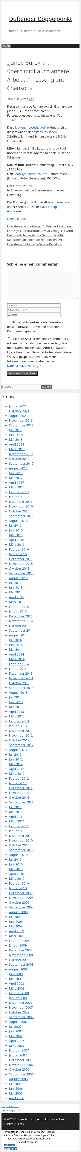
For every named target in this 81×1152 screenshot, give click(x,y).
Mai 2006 (16, 1093)
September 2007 (21, 1017)
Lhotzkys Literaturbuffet (30, 174)
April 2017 (16, 482)
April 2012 (16, 769)
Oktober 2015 (19, 568)
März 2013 (17, 716)
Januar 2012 (18, 783)
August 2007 (18, 1022)
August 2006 (18, 1079)
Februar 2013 (19, 721)
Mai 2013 (16, 707)
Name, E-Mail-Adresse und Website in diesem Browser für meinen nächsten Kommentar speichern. (35, 326)
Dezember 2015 (21, 559)
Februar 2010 (19, 883)
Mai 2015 (16, 592)
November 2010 (21, 840)
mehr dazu (9, 1145)
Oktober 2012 (19, 740)
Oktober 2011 (19, 797)
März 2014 (17, 659)
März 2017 (17, 487)
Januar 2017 (18, 497)
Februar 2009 (19, 940)
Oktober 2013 (19, 683)
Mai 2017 (16, 478)
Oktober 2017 (19, 458)
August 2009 (18, 912)
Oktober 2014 (19, 626)
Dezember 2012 (21, 731)
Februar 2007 (19, 1050)
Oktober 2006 (19, 1069)
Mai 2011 (16, 812)
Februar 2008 (19, 993)
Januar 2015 (18, 611)
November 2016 (21, 506)
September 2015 (21, 573)
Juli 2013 (15, 697)
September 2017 (21, 463)
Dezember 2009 (21, 893)
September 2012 (21, 745)
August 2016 (18, 521)
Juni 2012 (16, 759)
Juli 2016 (15, 525)
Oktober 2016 (19, 511)
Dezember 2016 (21, 501)
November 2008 (21, 955)
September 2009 (21, 907)
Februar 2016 (19, 549)
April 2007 (16, 1041)
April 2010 (16, 874)
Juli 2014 (15, 640)
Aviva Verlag (48, 207)
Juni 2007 (16, 1031)
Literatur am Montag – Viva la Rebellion (34, 244)
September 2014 (21, 630)
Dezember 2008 (21, 950)
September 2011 (21, 802)
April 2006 (16, 1098)
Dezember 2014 (21, 616)
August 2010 (18, 855)
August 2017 (18, 468)
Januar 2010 (18, 888)
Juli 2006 (15, 1084)
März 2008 (17, 988)
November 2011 (21, 792)
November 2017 (21, 454)
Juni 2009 (16, 921)
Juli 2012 (15, 754)
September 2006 (21, 1074)
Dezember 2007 (21, 1002)
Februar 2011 (19, 826)
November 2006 (21, 1065)
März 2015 (17, 602)
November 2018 (21, 420)
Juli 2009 (15, 917)
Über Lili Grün (17, 219)
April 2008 (16, 983)
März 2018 (17, 449)
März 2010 (17, 878)
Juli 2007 (15, 1026)
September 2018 (21, 425)
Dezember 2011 (21, 788)
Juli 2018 (15, 430)
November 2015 (21, 563)
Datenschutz (10, 1111)
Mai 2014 (16, 649)
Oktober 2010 (19, 845)
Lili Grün (67, 231)
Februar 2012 (19, 778)
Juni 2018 (16, 435)
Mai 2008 (16, 979)
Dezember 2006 (21, 1060)
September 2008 (21, 964)
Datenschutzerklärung (22, 366)
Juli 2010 (15, 859)
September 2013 (21, 687)
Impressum (10, 1106)
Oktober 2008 (19, 960)
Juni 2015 (16, 587)
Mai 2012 (16, 764)
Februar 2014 (19, 664)
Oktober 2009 (19, 902)
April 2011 (16, 816)
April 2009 (16, 931)
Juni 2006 (16, 1088)
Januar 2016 (18, 554)
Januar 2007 (18, 1055)
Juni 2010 (16, 864)
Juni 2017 (16, 473)
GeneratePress (13, 1124)
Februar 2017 (19, 492)
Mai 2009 (16, 926)
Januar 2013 (18, 726)
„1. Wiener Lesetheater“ (29, 127)
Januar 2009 (18, 945)
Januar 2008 (18, 998)
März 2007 (17, 1045)
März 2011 (17, 821)
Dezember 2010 (21, 835)
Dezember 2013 (21, 673)
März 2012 (17, 773)
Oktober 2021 (19, 411)
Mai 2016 (16, 535)
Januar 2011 (18, 831)
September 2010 (21, 850)
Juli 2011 (15, 807)
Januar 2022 (18, 406)
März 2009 (17, 936)
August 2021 (18, 416)
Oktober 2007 (19, 1012)
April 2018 (16, 444)
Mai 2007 (16, 1036)
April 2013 (16, 711)
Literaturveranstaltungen (24, 226)
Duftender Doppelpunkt (40, 19)
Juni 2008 (16, 974)
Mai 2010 (16, 869)
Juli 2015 (15, 582)
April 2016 (16, 540)
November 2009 (21, 897)
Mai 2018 (16, 439)
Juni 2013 (16, 702)
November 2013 (21, 678)
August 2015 (18, 578)
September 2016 (21, 516)
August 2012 (18, 750)
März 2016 (17, 544)
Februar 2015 (19, 606)
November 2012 (21, 735)
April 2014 (16, 654)
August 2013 (18, 692)
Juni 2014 (16, 645)
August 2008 (18, 969)
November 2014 (21, 621)
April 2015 (16, 597)
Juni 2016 (16, 530)
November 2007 (21, 1007)
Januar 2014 (18, 668)
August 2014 (18, 635)
